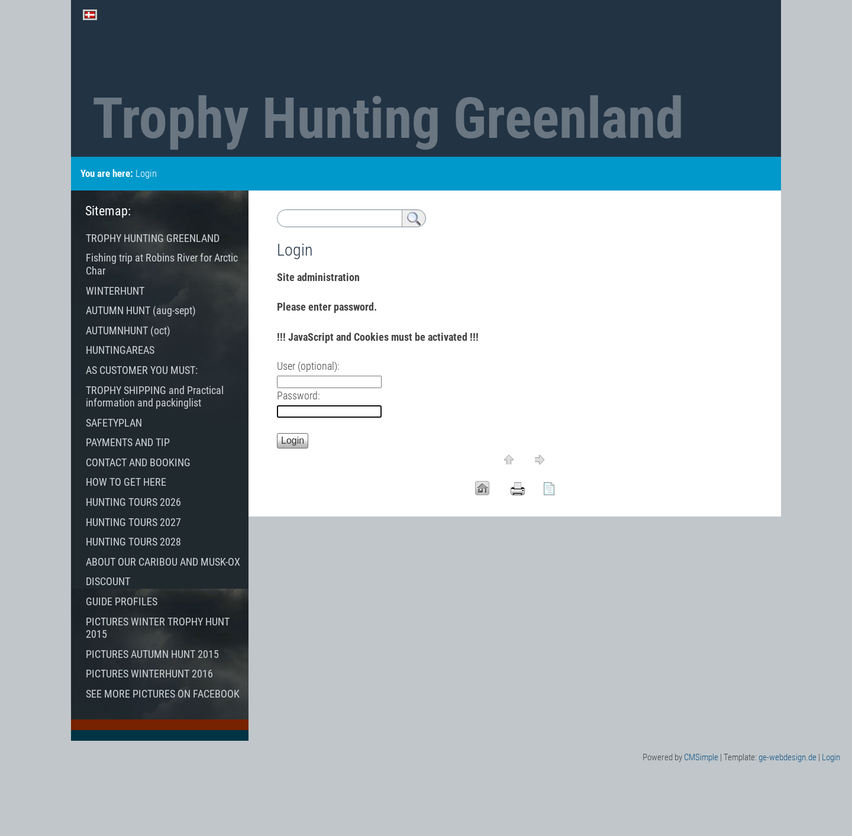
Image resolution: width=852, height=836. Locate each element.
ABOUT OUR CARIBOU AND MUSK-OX (163, 562)
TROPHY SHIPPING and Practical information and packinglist (155, 396)
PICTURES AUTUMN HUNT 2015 (152, 654)
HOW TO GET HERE (126, 482)
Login (831, 757)
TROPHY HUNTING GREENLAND (153, 238)
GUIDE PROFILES (121, 601)
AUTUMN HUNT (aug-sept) (141, 310)
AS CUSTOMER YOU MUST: (142, 370)
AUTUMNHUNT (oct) (128, 330)
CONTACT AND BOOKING (138, 462)
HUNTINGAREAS (120, 350)
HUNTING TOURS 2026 (134, 502)
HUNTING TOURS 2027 (133, 522)
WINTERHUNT (115, 291)
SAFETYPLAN (114, 423)
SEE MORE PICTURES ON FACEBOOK (163, 693)
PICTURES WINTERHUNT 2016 (149, 673)
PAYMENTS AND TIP (128, 442)
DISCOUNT (109, 581)
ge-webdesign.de (787, 757)
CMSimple (701, 757)
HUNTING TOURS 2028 (138, 541)
